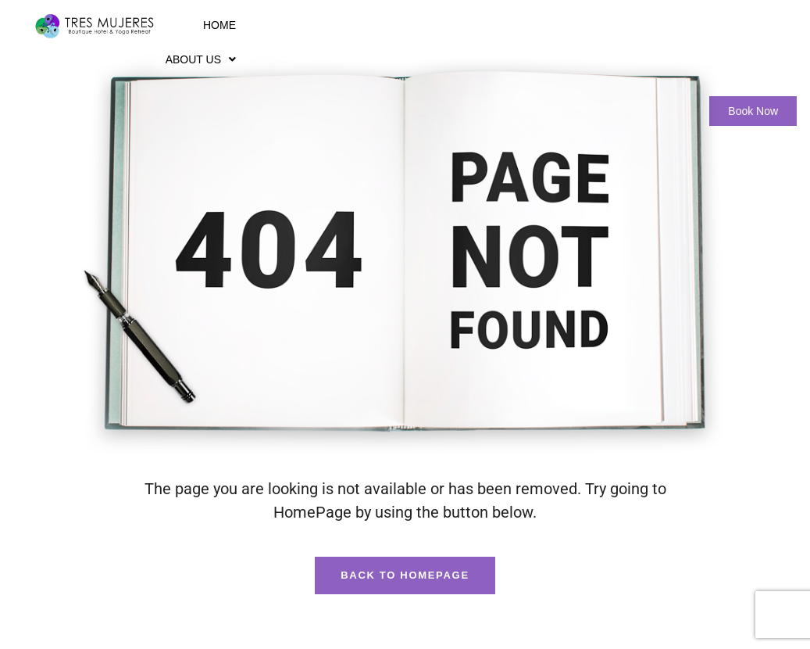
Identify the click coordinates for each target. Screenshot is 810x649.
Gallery (574, 25)
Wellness (488, 25)
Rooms (400, 25)
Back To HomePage (405, 575)
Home (238, 25)
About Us (313, 25)
